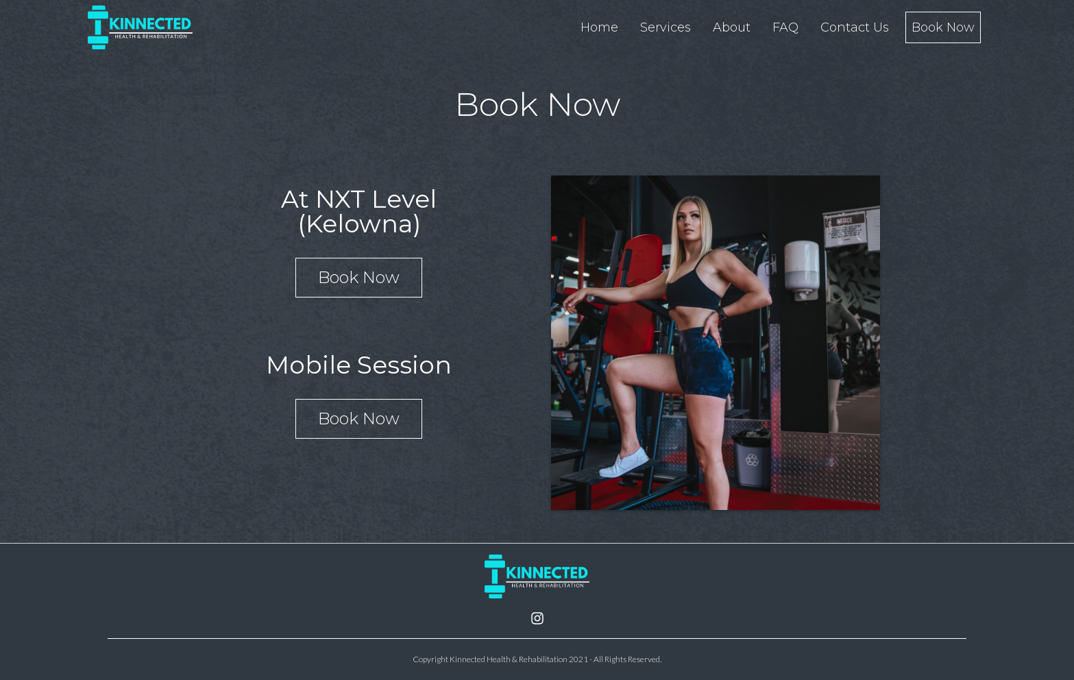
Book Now (359, 277)
